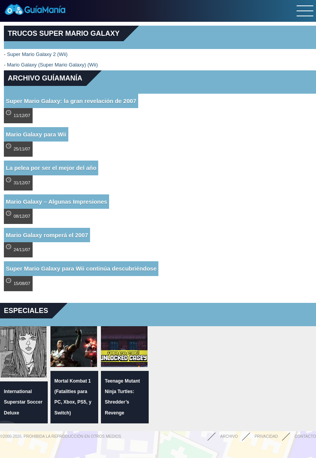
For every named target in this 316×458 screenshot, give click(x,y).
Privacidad (266, 436)
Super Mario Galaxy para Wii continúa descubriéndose (81, 268)
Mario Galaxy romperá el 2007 (47, 235)
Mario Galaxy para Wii (36, 134)
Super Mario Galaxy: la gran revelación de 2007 (71, 101)
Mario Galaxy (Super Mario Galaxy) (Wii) (52, 65)
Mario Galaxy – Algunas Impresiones (56, 201)
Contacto (305, 436)
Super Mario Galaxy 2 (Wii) (37, 54)
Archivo (229, 436)
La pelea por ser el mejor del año (51, 167)
